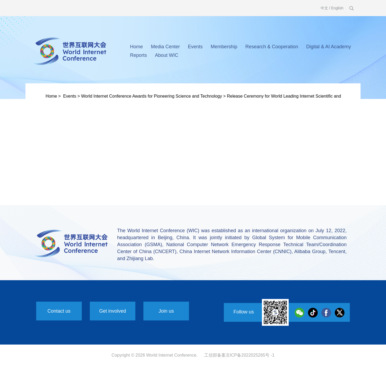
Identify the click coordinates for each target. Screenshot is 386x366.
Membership (224, 46)
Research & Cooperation (271, 46)
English (337, 8)
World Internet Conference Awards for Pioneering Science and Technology (151, 96)
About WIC (166, 55)
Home (136, 46)
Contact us (58, 311)
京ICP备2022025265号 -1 (250, 355)
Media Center (165, 46)
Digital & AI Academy (328, 46)
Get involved (112, 311)
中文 (324, 8)
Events (195, 46)
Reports (138, 55)
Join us (166, 311)
